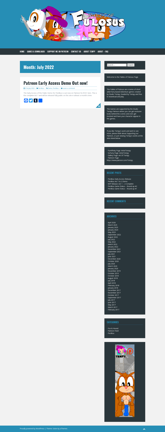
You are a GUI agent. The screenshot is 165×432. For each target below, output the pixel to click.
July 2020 (111, 264)
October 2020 (113, 261)
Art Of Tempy (124, 155)
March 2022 (112, 244)
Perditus (41, 88)
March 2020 (112, 266)
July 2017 (111, 300)
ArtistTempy (126, 150)
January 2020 (113, 268)
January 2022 (113, 247)
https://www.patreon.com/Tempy (120, 160)
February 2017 (113, 309)
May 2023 (112, 232)
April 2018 (112, 283)
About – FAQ (103, 51)
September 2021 (114, 251)
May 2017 (112, 305)
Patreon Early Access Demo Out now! (56, 83)
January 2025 (113, 227)
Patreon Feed (113, 331)
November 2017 (114, 293)
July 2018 (111, 280)
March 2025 (112, 225)
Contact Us (76, 51)
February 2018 (113, 285)
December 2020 (114, 259)
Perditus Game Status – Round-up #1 (122, 189)
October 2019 (113, 273)
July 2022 (111, 239)
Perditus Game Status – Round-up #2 (122, 186)
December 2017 (114, 290)
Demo (50, 88)
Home (22, 51)
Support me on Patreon (57, 51)
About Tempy (89, 51)
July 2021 (111, 254)
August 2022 (113, 237)
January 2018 (113, 288)
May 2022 (112, 242)
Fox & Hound (113, 328)
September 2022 (114, 234)
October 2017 (113, 295)
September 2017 (114, 297)
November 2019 (114, 271)
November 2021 (114, 249)
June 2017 (112, 302)
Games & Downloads (36, 51)
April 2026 (112, 222)
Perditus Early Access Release (119, 179)
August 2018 (113, 278)
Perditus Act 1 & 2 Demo (117, 181)
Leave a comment (69, 88)
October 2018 (113, 276)
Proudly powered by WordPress (32, 428)
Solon (55, 428)
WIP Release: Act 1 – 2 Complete (120, 184)
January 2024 (113, 230)
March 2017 (112, 307)
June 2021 (112, 256)
